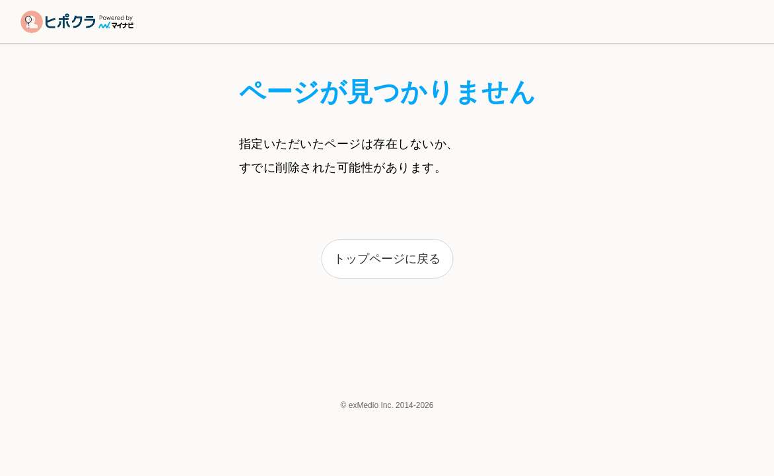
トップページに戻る (387, 258)
